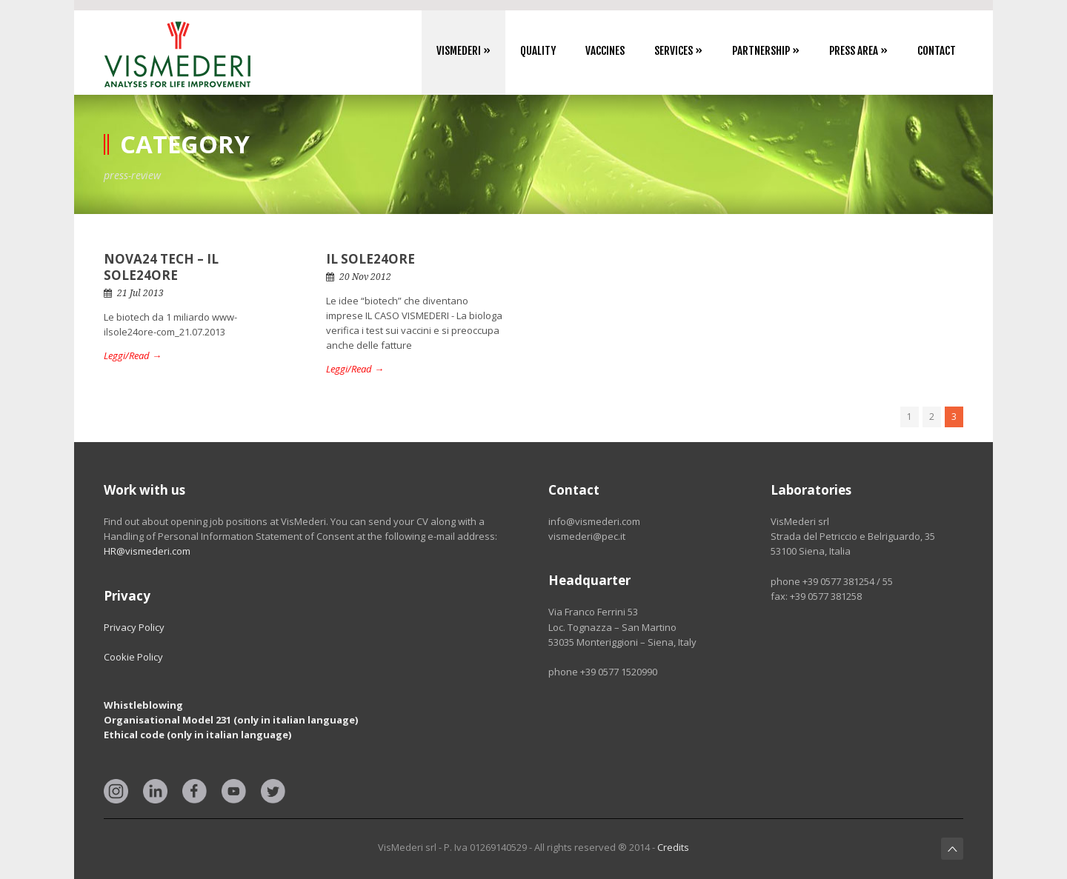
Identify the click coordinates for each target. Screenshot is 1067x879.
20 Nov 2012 (365, 277)
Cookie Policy (133, 657)
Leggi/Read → (133, 355)
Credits (673, 847)
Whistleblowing (143, 705)
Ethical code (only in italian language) (197, 734)
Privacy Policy (134, 627)
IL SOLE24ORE (370, 258)
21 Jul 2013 (140, 293)
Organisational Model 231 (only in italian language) (231, 719)
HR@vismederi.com (147, 551)
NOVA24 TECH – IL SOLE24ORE (161, 267)
